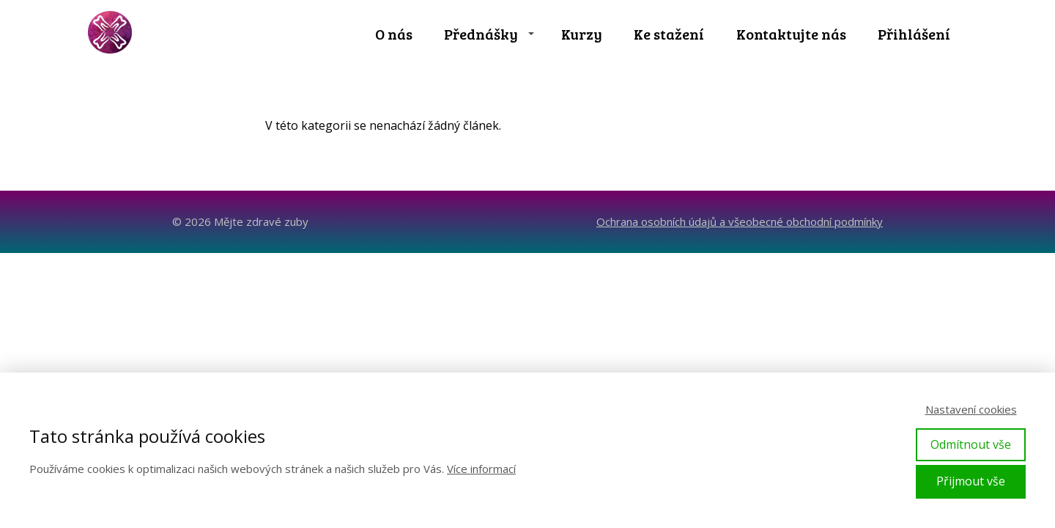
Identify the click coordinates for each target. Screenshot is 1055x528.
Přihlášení (914, 33)
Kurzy (581, 33)
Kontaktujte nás (791, 33)
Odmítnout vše (970, 444)
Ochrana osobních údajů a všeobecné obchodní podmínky (739, 221)
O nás (393, 33)
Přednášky (481, 33)
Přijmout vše (970, 481)
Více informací (481, 468)
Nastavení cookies (971, 409)
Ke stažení (669, 33)
